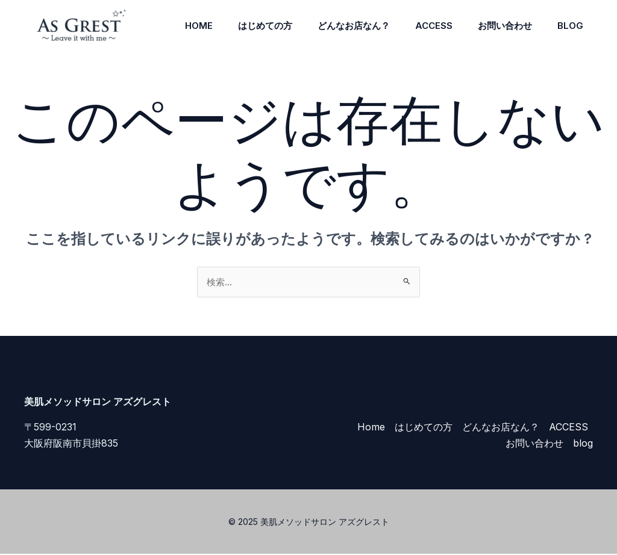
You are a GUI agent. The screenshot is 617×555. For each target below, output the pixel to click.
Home (179, 25)
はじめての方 (249, 25)
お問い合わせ (499, 25)
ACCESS (424, 25)
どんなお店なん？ (341, 25)
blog (568, 25)
